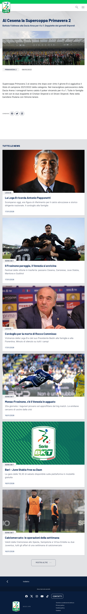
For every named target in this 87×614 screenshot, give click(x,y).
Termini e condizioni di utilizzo (65, 602)
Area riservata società (43, 589)
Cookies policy (60, 608)
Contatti (57, 596)
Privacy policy (60, 605)
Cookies (58, 610)
